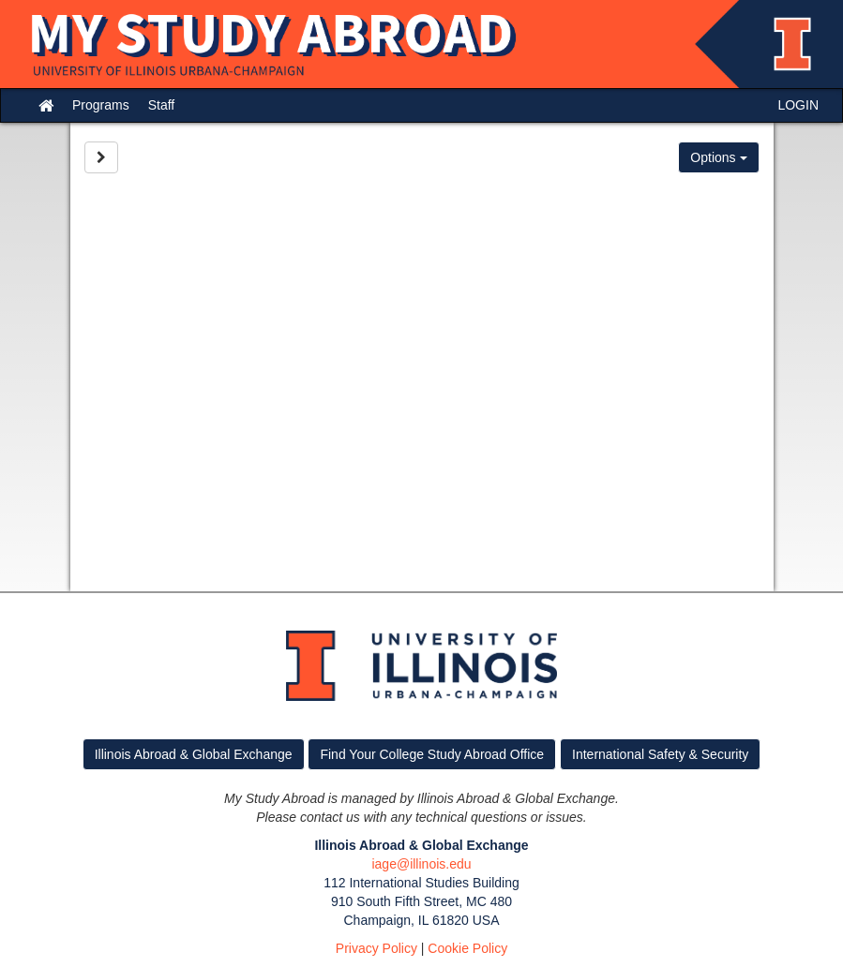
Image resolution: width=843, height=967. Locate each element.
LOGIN (798, 104)
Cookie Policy (467, 948)
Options (718, 157)
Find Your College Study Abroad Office (432, 754)
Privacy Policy (376, 948)
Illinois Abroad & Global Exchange (194, 754)
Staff (161, 104)
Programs (100, 104)
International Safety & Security (660, 754)
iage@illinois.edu (421, 863)
